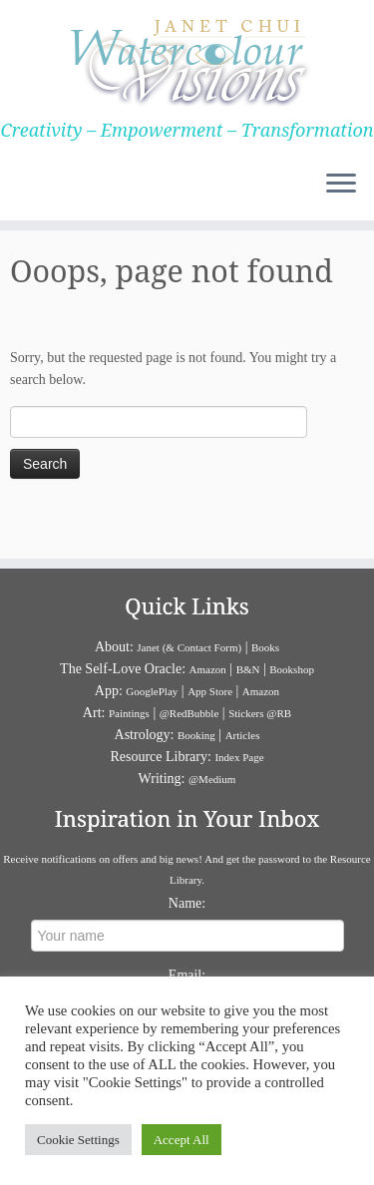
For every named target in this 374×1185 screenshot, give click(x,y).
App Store (209, 691)
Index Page (238, 757)
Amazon (207, 669)
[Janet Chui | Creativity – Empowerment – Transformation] (187, 60)
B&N (248, 669)
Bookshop (291, 669)
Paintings (129, 713)
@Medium (211, 779)
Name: (187, 903)
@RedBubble (189, 713)
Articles (242, 735)
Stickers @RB (259, 713)
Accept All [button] (181, 1139)
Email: (187, 975)
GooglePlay (152, 691)
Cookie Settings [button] (78, 1139)
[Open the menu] (341, 184)
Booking (196, 735)
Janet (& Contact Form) (189, 647)
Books (265, 647)
